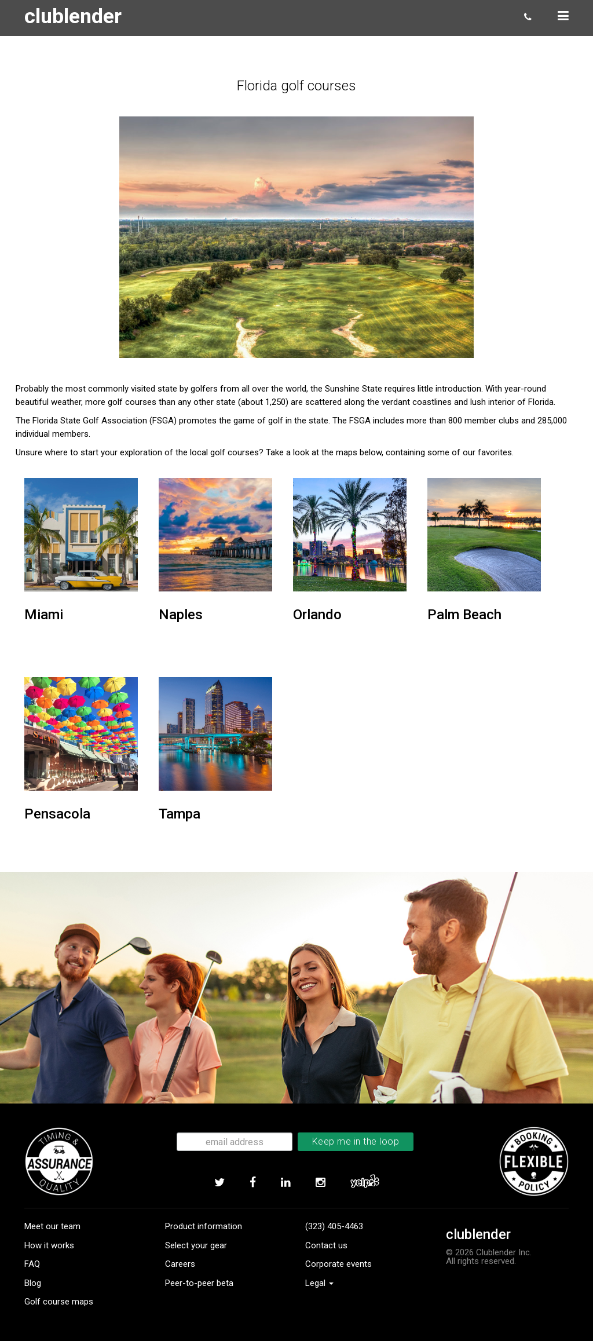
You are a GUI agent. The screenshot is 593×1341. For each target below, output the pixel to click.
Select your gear (196, 1245)
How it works (49, 1245)
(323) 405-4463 (334, 1226)
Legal (319, 1283)
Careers (180, 1264)
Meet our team (52, 1226)
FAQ (32, 1264)
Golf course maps (58, 1301)
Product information (203, 1226)
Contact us (326, 1245)
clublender (75, 16)
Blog (32, 1283)
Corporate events (338, 1264)
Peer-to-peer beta (199, 1283)
